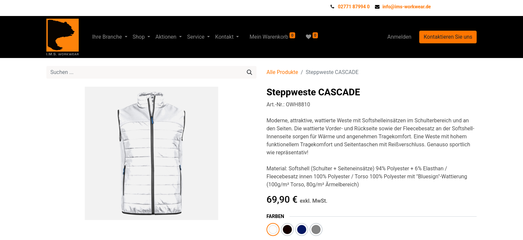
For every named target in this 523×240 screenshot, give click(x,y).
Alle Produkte (282, 72)
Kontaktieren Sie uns (448, 37)
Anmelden (399, 37)
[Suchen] (249, 72)
